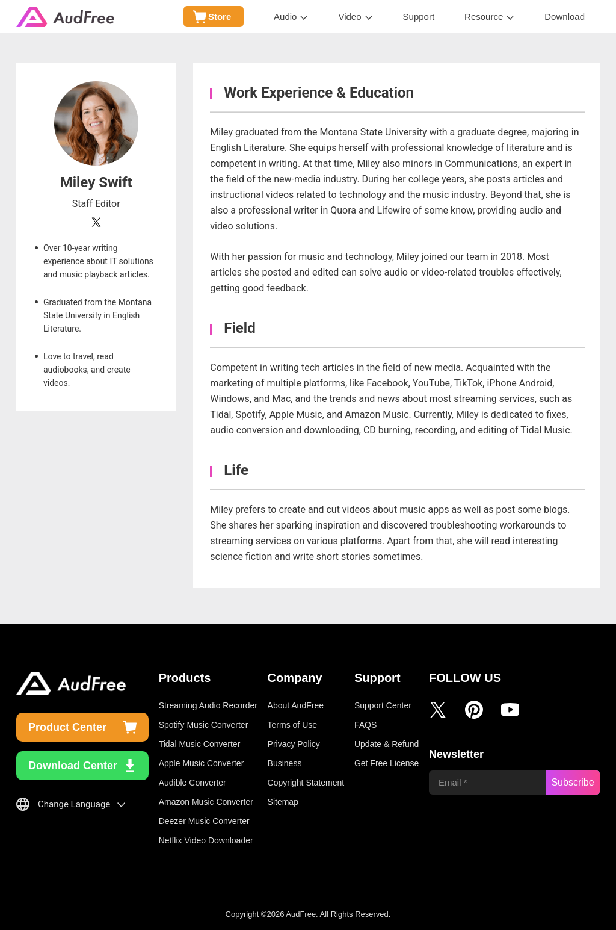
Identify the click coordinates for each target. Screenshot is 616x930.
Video (349, 16)
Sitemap (283, 802)
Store (219, 16)
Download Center (72, 766)
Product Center (67, 727)
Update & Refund (386, 744)
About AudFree (296, 705)
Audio (285, 16)
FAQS (365, 725)
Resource (483, 16)
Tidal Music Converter (200, 744)
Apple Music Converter (201, 763)
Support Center (382, 705)
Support (419, 16)
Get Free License (386, 763)
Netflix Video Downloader (206, 840)
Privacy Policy (294, 744)
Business (285, 763)
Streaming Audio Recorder (208, 705)
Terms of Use (292, 725)
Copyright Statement (306, 782)
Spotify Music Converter (203, 725)
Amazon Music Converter (206, 802)
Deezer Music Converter (204, 821)
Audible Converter (192, 782)
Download (564, 16)
